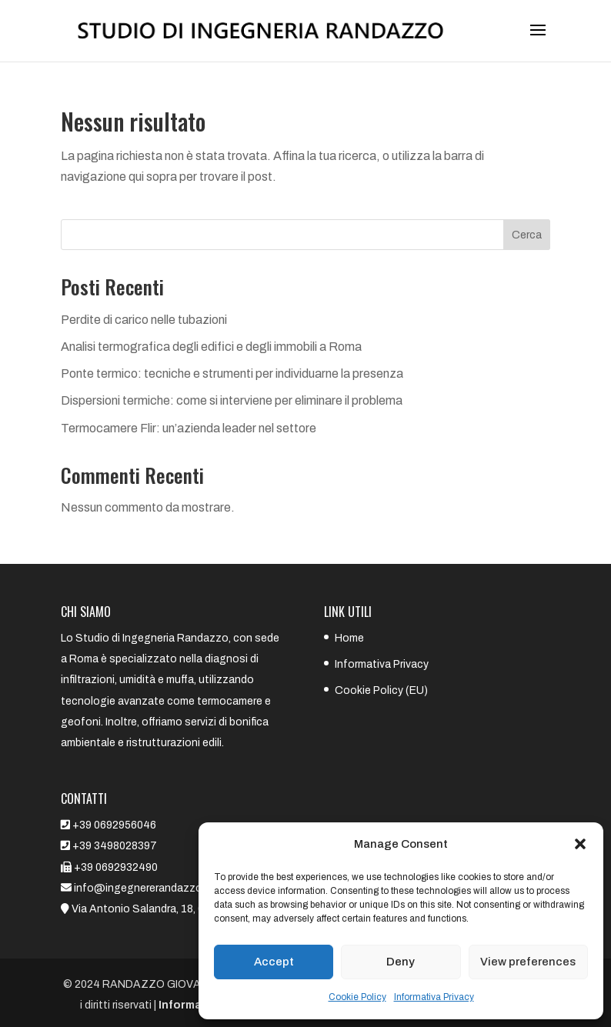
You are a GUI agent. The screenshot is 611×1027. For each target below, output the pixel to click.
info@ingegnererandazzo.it (142, 888)
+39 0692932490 (116, 867)
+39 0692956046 (114, 825)
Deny (400, 961)
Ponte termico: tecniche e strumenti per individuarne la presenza (232, 373)
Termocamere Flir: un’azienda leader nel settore (188, 428)
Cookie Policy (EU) (381, 690)
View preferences (528, 961)
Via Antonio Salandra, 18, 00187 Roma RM (175, 909)
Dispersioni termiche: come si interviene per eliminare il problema (231, 400)
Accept (274, 961)
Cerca (527, 235)
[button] (580, 844)
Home (349, 638)
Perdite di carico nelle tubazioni (144, 319)
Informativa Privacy (434, 997)
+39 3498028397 (114, 846)
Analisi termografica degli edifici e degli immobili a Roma (211, 346)
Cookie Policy (357, 997)
